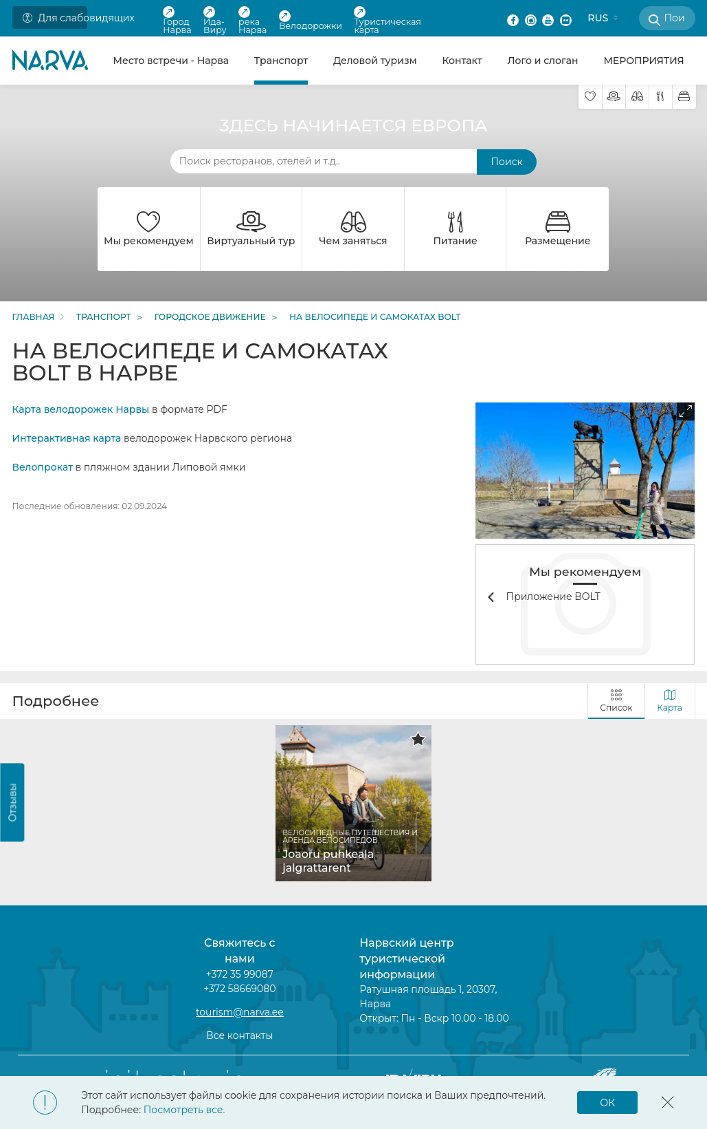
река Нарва (252, 20)
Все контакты (239, 1035)
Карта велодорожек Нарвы (81, 409)
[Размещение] (684, 97)
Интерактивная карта (67, 438)
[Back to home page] (50, 60)
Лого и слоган (543, 60)
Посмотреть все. (184, 1110)
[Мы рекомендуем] (591, 97)
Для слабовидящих (55, 18)
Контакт (462, 60)
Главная (33, 317)
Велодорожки (310, 20)
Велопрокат (43, 467)
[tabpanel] (354, 803)
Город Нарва (177, 20)
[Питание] (661, 97)
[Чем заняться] (637, 97)
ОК (607, 1103)
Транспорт (281, 60)
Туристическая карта (387, 20)
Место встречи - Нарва (171, 60)
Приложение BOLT (553, 596)
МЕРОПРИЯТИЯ (643, 60)
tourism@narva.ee (240, 1012)
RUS (597, 18)
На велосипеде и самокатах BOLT (374, 317)
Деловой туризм (375, 60)
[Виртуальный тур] (614, 97)
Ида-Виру (215, 20)
